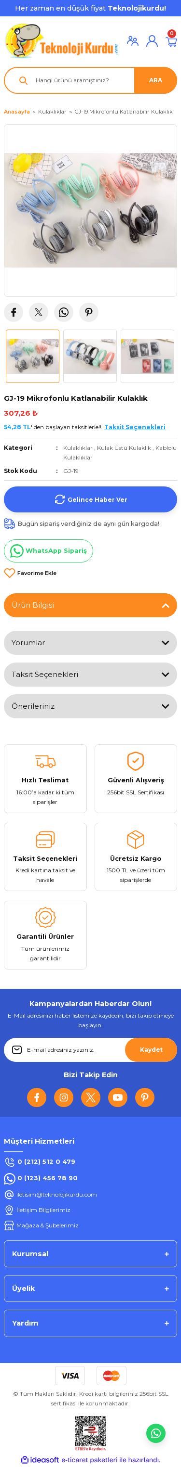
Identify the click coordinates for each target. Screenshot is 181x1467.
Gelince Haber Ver (90, 499)
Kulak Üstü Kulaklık (124, 447)
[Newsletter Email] (90, 1050)
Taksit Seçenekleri (45, 674)
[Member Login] (133, 41)
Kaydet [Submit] (151, 1049)
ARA (155, 80)
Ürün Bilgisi (33, 605)
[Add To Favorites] (30, 573)
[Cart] (171, 41)
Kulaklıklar (78, 447)
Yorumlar (28, 642)
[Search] (90, 80)
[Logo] (61, 40)
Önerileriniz (33, 706)
